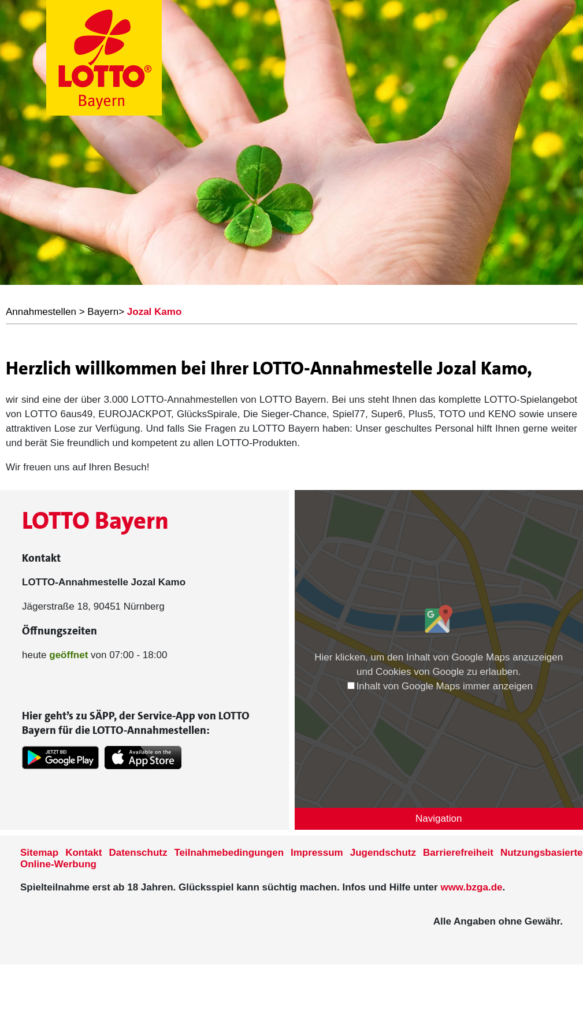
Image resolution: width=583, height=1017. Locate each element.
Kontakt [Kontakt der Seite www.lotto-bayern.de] (83, 852)
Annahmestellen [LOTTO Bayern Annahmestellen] (41, 311)
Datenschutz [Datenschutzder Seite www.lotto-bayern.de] (138, 852)
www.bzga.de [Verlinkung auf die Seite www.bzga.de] (471, 887)
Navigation (438, 818)
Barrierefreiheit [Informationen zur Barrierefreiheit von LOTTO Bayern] (458, 852)
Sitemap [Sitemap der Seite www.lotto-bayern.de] (39, 852)
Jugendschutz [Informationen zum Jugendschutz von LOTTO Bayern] (383, 852)
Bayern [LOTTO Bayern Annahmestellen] (102, 311)
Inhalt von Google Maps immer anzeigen (440, 686)
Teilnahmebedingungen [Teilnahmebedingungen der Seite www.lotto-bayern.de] (229, 852)
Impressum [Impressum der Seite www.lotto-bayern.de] (317, 852)
